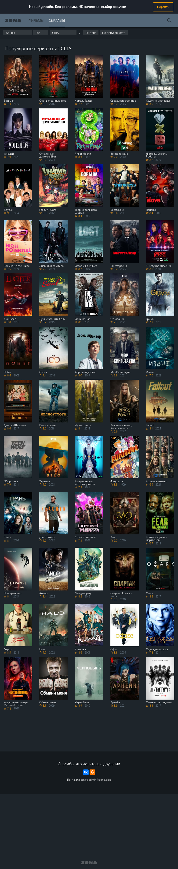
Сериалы (57, 20)
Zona (13, 20)
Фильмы (36, 20)
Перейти (163, 7)
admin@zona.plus (100, 779)
